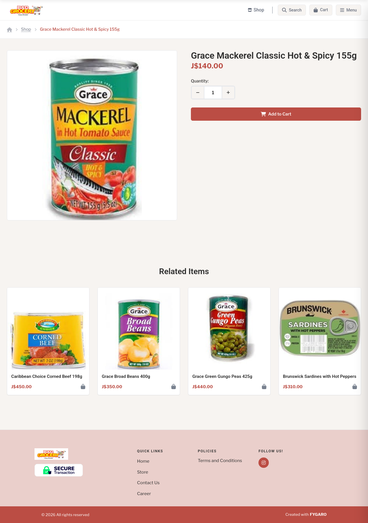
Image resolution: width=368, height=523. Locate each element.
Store (142, 472)
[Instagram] (263, 462)
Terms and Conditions (220, 460)
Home (143, 461)
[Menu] (348, 10)
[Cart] (320, 10)
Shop (26, 29)
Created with (306, 515)
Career (144, 493)
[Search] (292, 10)
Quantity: (200, 81)
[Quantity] (213, 92)
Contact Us (148, 482)
